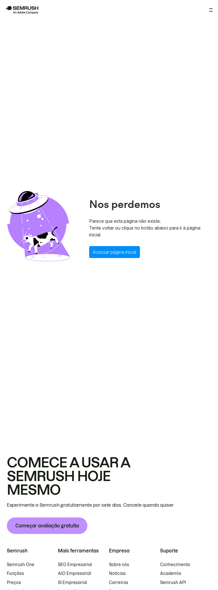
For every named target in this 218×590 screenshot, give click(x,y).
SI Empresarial (72, 582)
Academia (170, 573)
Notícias (117, 573)
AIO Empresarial (74, 573)
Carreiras (118, 582)
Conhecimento (175, 564)
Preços (14, 582)
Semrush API (173, 582)
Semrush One (20, 564)
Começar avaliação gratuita (47, 525)
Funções (15, 573)
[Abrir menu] (210, 10)
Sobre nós (119, 564)
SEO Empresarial (75, 564)
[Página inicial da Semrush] (22, 10)
